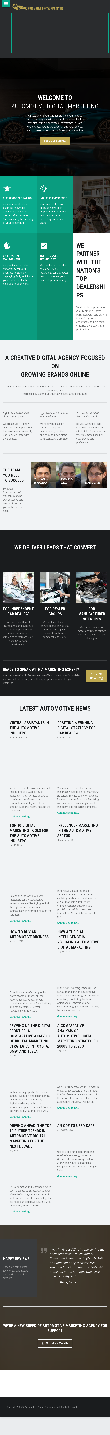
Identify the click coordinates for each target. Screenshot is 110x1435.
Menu (6, 3)
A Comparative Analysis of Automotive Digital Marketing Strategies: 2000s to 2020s (78, 964)
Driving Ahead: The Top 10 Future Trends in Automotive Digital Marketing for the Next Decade (30, 1064)
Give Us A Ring (96, 676)
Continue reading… (20, 780)
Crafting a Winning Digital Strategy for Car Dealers (76, 728)
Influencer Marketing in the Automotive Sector (77, 795)
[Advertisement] (60, 33)
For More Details (55, 1324)
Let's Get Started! (55, 140)
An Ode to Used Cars (75, 1054)
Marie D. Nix (93, 482)
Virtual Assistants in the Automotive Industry (29, 728)
